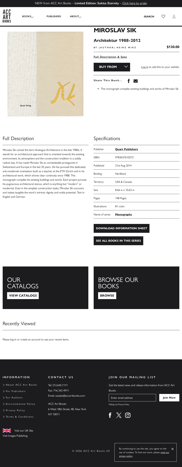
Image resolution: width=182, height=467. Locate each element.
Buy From (108, 67)
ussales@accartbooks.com (70, 395)
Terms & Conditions (20, 416)
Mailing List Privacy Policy (119, 404)
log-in (13, 339)
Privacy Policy (15, 410)
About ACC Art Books (21, 384)
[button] (163, 16)
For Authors (14, 397)
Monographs (123, 214)
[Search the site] (149, 16)
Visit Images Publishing (15, 435)
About (70, 16)
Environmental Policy (20, 403)
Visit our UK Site (23, 430)
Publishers (50, 16)
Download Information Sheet (121, 228)
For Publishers (16, 391)
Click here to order (134, 3)
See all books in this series (118, 240)
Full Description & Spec (110, 57)
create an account (30, 339)
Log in (144, 67)
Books (26, 16)
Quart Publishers (126, 149)
